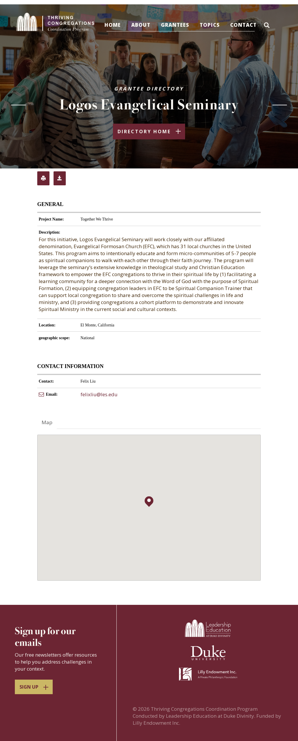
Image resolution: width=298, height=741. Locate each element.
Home (118, 25)
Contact (249, 25)
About (146, 25)
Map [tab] (47, 423)
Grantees (181, 25)
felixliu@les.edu (99, 395)
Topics (215, 25)
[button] (274, 25)
